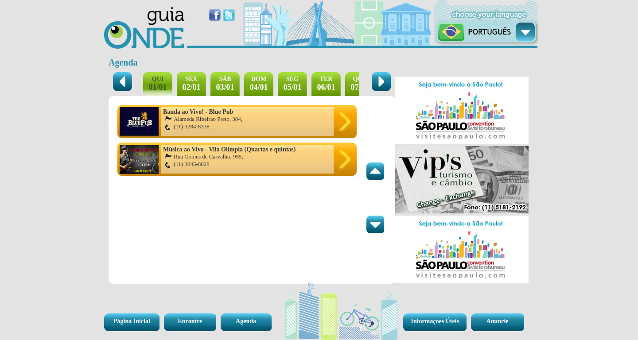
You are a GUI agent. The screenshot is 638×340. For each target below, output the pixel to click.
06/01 (326, 84)
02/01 (191, 84)
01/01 (157, 84)
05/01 (292, 84)
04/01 (258, 84)
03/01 (225, 84)
